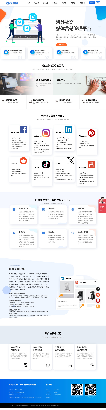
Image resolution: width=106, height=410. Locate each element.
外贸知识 (52, 3)
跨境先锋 (48, 396)
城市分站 (48, 399)
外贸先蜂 (56, 391)
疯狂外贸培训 (57, 396)
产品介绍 (34, 3)
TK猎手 (48, 394)
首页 (26, 3)
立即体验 (90, 3)
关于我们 (70, 3)
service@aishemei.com (21, 396)
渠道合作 (61, 3)
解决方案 (43, 3)
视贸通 (55, 394)
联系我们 (80, 3)
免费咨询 (63, 43)
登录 (98, 3)
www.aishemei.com (20, 394)
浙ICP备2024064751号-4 (56, 407)
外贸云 (47, 391)
